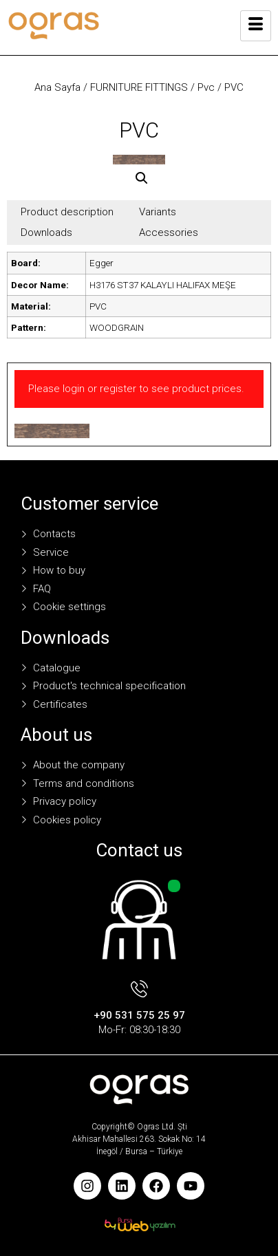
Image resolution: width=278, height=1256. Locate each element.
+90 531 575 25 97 (139, 1015)
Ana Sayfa (57, 87)
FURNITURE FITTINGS (139, 87)
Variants (157, 212)
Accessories (168, 232)
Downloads (46, 232)
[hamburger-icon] (255, 25)
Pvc (206, 87)
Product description (67, 212)
